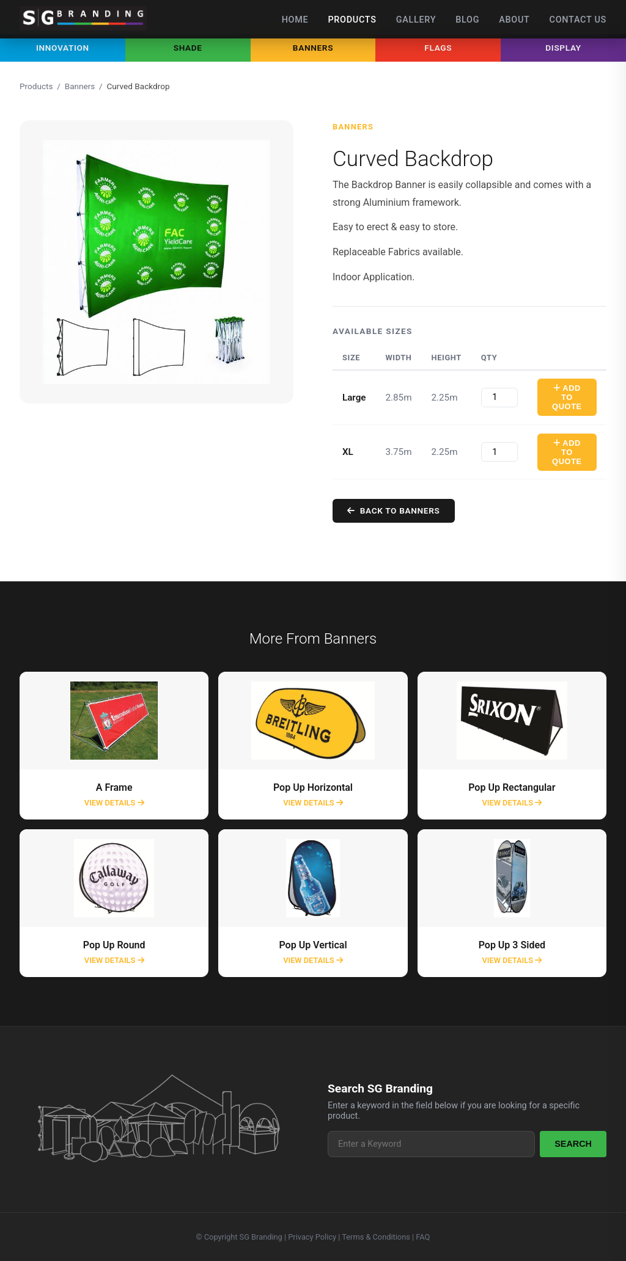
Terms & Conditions (376, 1236)
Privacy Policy (312, 1236)
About (514, 20)
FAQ (423, 1236)
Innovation (62, 48)
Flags (438, 48)
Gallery (416, 20)
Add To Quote (568, 397)
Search (573, 1144)
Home (295, 20)
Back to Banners (394, 510)
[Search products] (431, 1144)
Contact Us (578, 20)
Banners (313, 48)
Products (352, 20)
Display (563, 48)
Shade (188, 48)
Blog (467, 20)
